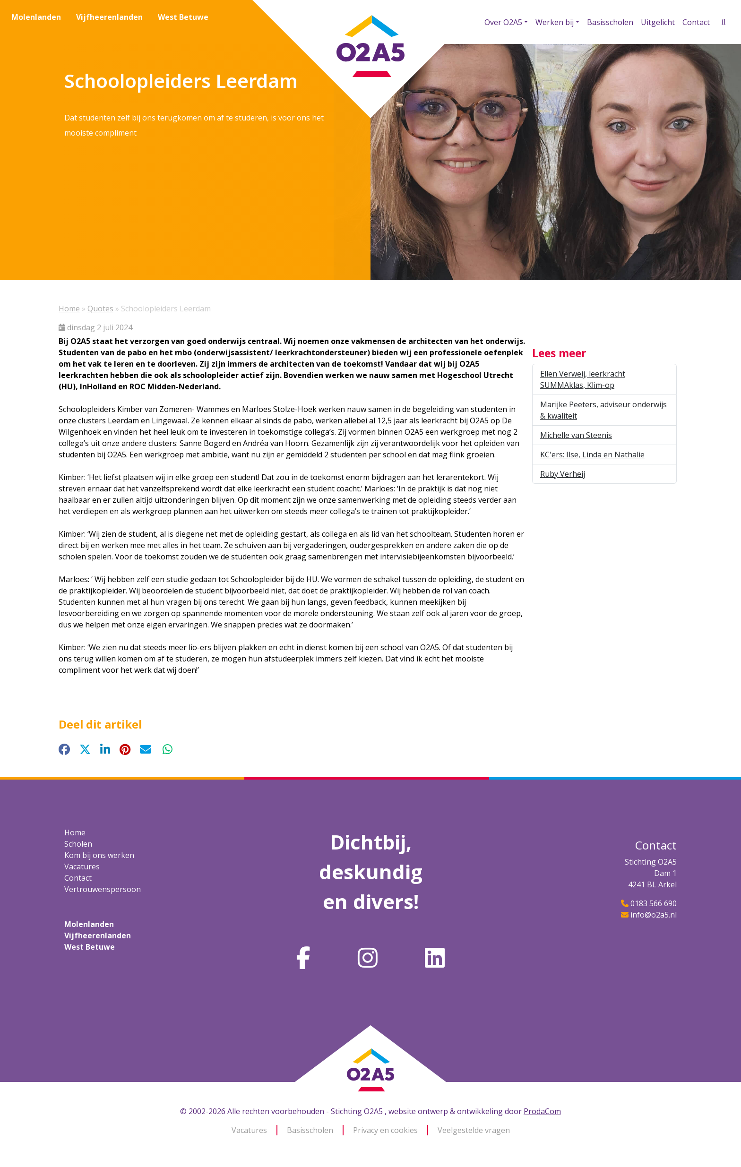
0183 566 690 (653, 903)
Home (69, 308)
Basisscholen (610, 22)
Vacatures (82, 866)
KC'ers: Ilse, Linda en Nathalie (592, 454)
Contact (696, 22)
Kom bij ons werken (99, 855)
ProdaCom (542, 1111)
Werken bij (554, 22)
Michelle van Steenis (576, 435)
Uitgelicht (658, 22)
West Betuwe (183, 17)
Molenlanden (36, 17)
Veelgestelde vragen (474, 1130)
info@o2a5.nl (653, 915)
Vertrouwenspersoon (102, 889)
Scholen (78, 844)
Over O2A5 (503, 22)
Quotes (100, 308)
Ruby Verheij (562, 474)
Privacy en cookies (385, 1130)
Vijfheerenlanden (109, 17)
